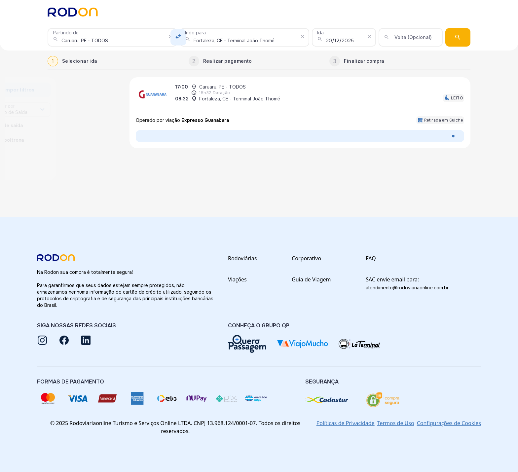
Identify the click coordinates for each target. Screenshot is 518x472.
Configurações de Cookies (449, 423)
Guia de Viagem (311, 279)
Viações (237, 279)
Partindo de (66, 33)
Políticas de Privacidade (345, 423)
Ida (320, 33)
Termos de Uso (395, 423)
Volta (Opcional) (413, 37)
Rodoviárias (242, 258)
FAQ (371, 258)
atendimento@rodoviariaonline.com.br (407, 287)
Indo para (195, 33)
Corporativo (306, 258)
